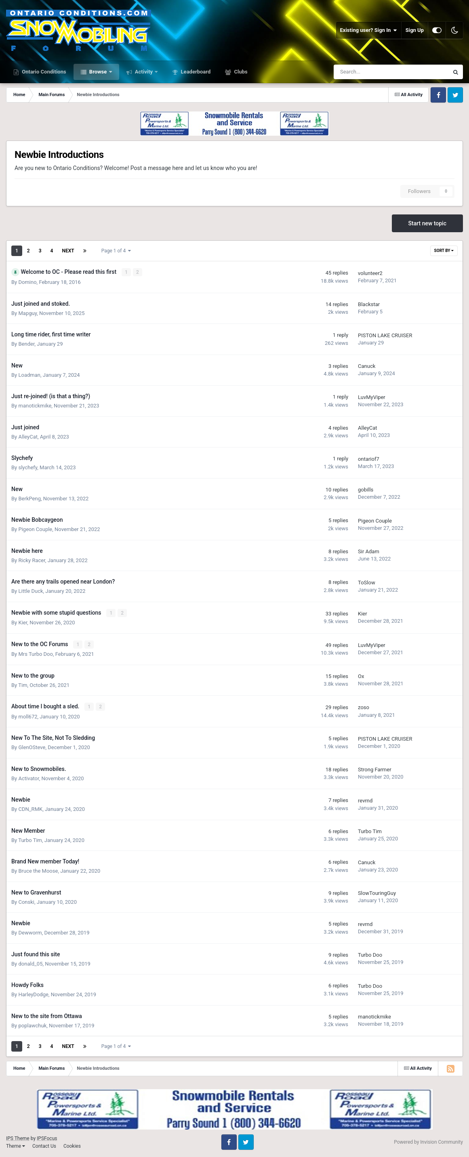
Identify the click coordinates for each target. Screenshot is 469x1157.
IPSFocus (47, 1137)
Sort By (444, 250)
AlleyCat (28, 436)
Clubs (240, 72)
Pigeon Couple (35, 529)
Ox (361, 676)
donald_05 (30, 963)
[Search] (371, 72)
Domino (27, 282)
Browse (98, 72)
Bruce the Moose (38, 870)
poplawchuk (32, 1024)
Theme (15, 1145)
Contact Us (44, 1145)
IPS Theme (17, 1137)
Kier (22, 622)
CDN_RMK (30, 808)
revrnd (365, 800)
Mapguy (27, 313)
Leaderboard (194, 72)
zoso (363, 707)
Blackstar (369, 304)
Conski (26, 901)
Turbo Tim (30, 839)
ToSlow (366, 582)
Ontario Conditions (43, 72)
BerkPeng (29, 498)
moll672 (27, 715)
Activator (28, 777)
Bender (26, 343)
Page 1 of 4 (116, 251)
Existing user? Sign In (368, 30)
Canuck (366, 366)
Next (68, 251)
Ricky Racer (31, 560)
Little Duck (30, 591)
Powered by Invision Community (428, 1141)
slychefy (27, 467)
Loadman (29, 375)
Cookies (72, 1145)
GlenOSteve (31, 746)
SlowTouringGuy (377, 892)
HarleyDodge (33, 994)
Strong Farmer (374, 769)
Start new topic (427, 223)
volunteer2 (370, 273)
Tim (22, 684)
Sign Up (415, 30)
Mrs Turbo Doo (35, 653)
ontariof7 (368, 459)
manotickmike (34, 405)
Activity (144, 72)
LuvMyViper (371, 397)
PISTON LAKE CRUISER (385, 335)
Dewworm (30, 932)
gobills (365, 490)
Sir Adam (368, 551)
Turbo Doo (370, 954)
